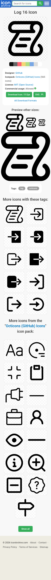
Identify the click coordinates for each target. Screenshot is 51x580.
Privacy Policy (10, 547)
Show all (25, 529)
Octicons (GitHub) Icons (28, 77)
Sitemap (44, 547)
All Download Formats (25, 100)
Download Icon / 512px (19, 94)
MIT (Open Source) (23, 84)
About (33, 542)
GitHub (19, 73)
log (21, 188)
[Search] (40, 3)
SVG (39, 94)
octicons (33, 188)
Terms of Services (28, 547)
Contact (42, 542)
